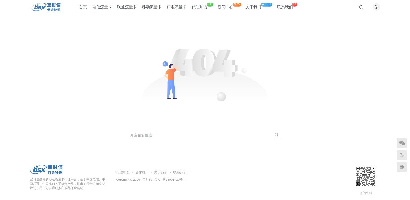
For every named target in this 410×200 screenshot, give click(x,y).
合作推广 (142, 172)
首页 (83, 9)
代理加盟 (202, 7)
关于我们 (259, 7)
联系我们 (287, 7)
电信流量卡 (102, 9)
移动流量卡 (152, 9)
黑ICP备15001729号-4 (170, 179)
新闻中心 (229, 7)
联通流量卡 (127, 9)
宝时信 (147, 179)
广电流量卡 (176, 9)
